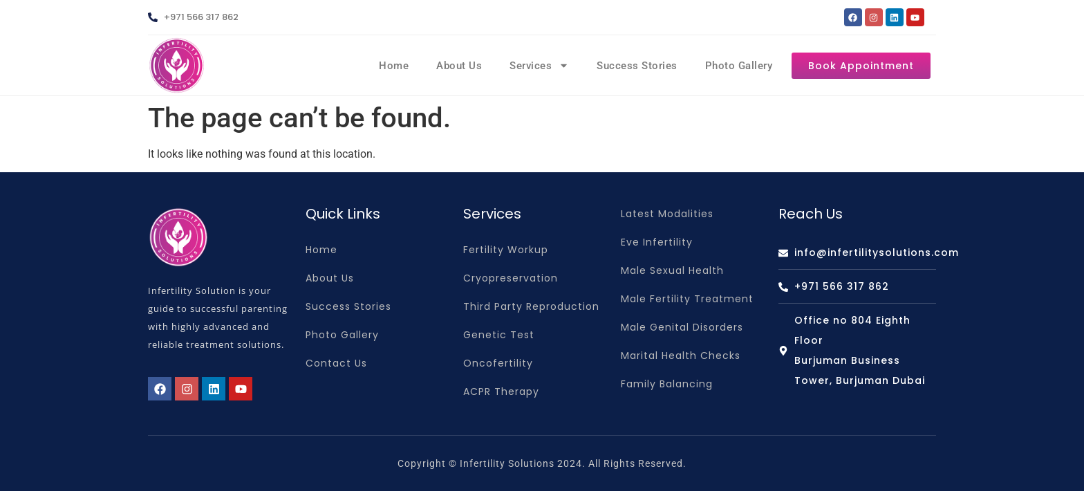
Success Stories (637, 65)
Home (394, 65)
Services (539, 65)
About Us (459, 65)
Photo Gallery (739, 65)
